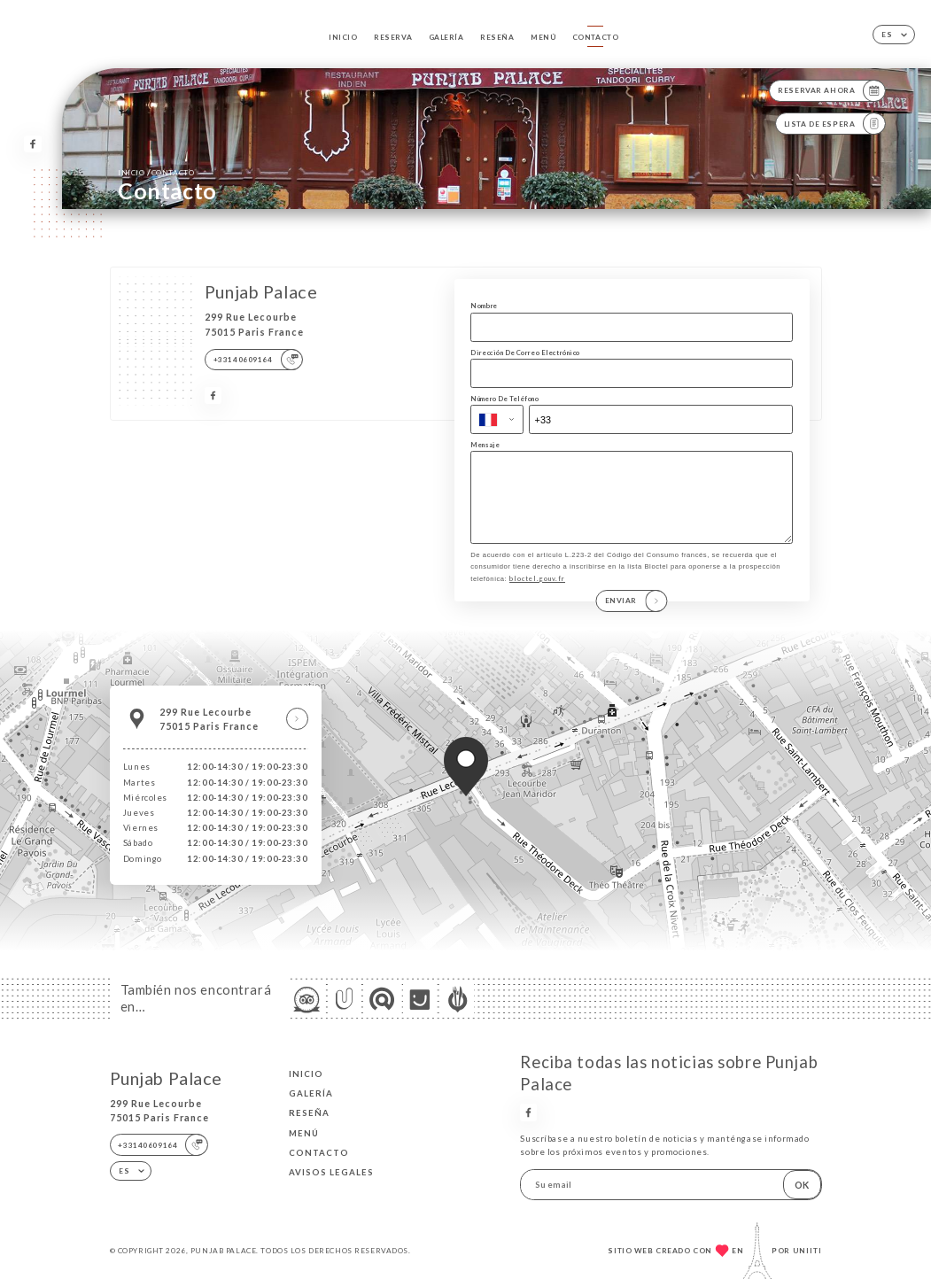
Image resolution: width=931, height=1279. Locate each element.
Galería (446, 37)
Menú (543, 37)
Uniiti (807, 1250)
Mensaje (485, 444)
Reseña (497, 37)
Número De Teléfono (504, 398)
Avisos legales (331, 1172)
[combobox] (497, 419)
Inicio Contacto (156, 172)
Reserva (393, 37)
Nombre (483, 305)
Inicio (343, 37)
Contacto (595, 37)
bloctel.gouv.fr (537, 597)
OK (802, 1184)
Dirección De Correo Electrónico (525, 352)
